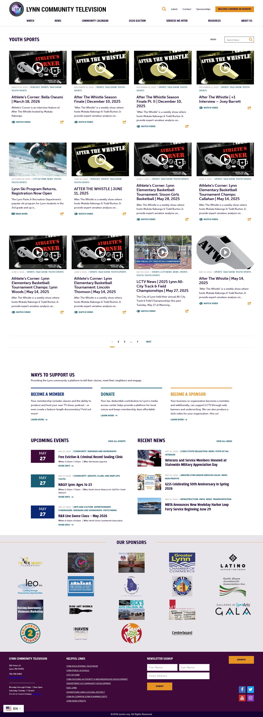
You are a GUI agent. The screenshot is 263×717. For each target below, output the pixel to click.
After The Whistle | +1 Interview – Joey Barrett (220, 99)
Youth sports (19, 90)
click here (36, 694)
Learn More (39, 419)
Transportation (222, 499)
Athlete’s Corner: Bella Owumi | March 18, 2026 (37, 99)
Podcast (35, 87)
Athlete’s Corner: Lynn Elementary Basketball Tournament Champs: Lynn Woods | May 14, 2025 (34, 285)
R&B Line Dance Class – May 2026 (82, 516)
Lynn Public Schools (77, 670)
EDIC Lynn (71, 688)
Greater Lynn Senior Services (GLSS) (200, 475)
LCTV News (166, 272)
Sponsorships (203, 9)
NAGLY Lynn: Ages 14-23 (75, 484)
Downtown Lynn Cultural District (85, 692)
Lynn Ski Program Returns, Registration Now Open (34, 191)
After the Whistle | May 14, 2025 (221, 280)
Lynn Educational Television (82, 666)
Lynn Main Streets (76, 701)
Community (80, 451)
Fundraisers (65, 510)
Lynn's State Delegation (193, 451)
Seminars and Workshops (102, 451)
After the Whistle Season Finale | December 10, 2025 (97, 99)
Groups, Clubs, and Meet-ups (104, 476)
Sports (45, 87)
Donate (241, 659)
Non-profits (172, 478)
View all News (224, 441)
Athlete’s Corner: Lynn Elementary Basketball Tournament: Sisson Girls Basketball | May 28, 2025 (158, 192)
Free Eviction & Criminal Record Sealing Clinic (90, 457)
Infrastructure (189, 499)
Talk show (55, 87)
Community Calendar (95, 21)
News (58, 21)
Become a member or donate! (234, 9)
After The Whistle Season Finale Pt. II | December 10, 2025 (159, 101)
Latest (174, 9)
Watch (30, 21)
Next (148, 342)
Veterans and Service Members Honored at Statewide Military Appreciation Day (196, 462)
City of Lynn (39, 179)
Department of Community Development (88, 683)
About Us (246, 21)
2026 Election (137, 21)
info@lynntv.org (16, 677)
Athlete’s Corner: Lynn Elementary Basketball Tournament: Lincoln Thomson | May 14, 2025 (95, 285)
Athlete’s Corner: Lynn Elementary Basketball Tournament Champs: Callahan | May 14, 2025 (219, 192)
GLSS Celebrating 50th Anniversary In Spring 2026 (197, 486)
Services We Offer (177, 21)
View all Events (116, 441)
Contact (186, 9)
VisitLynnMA (110, 510)
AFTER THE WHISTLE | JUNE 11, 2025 (98, 191)
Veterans (170, 455)
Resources (214, 21)
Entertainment (102, 507)
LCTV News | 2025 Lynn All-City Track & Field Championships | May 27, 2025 (163, 286)
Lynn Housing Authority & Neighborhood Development (97, 679)
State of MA (221, 451)
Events (156, 272)
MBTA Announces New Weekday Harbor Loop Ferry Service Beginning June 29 (197, 506)
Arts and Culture (83, 507)
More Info (65, 466)
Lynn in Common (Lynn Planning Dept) (86, 696)
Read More (22, 214)
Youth (57, 179)
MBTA (202, 499)
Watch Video (23, 122)
